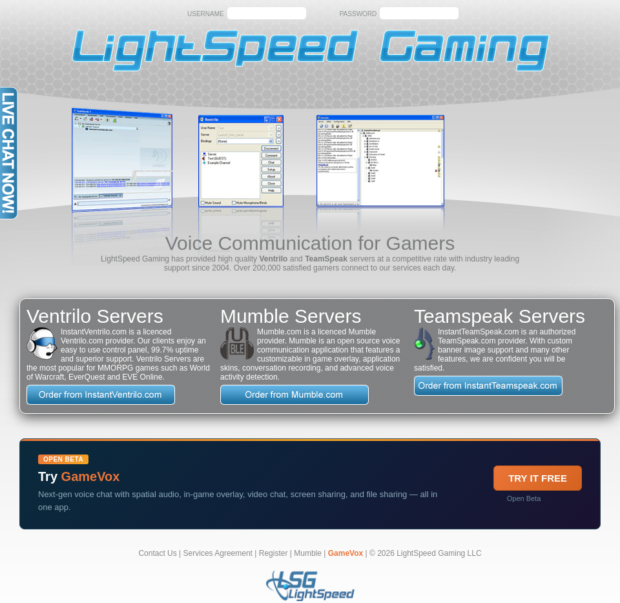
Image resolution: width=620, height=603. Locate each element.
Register (273, 553)
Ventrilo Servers (94, 316)
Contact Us (157, 553)
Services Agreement (218, 553)
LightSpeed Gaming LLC (439, 553)
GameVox (345, 553)
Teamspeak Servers (499, 316)
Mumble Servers (290, 316)
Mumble (308, 553)
